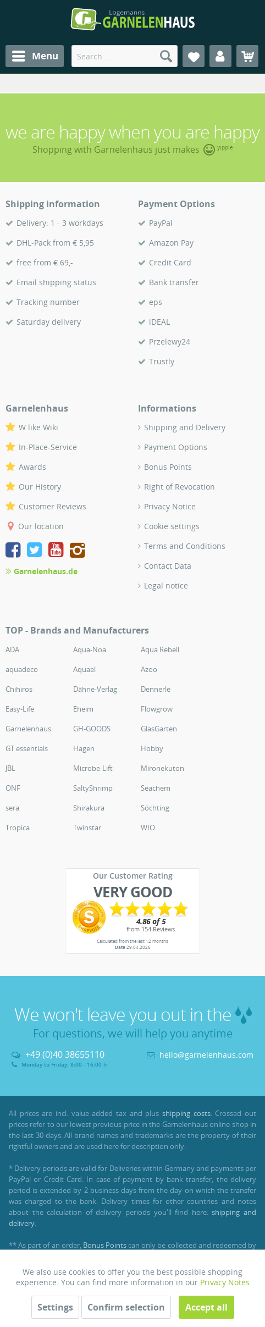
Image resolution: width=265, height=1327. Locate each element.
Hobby (152, 748)
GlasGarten (159, 729)
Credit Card (170, 262)
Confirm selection (126, 1307)
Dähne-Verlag (95, 689)
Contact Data (167, 565)
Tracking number (48, 302)
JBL (10, 768)
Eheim (83, 709)
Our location (41, 526)
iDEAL (159, 322)
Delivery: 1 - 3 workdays (59, 223)
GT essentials (26, 748)
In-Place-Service (48, 447)
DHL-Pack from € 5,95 (55, 242)
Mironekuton (162, 768)
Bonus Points (168, 467)
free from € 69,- (44, 262)
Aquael (84, 669)
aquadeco (21, 669)
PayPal (161, 223)
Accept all (206, 1307)
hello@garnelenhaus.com (206, 1055)
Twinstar (87, 827)
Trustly (161, 361)
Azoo (149, 669)
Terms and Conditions (184, 546)
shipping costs (186, 1113)
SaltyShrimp (93, 788)
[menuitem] (34, 56)
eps (155, 302)
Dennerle (155, 689)
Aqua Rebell (160, 649)
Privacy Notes (225, 1282)
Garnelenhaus (28, 729)
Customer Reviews (52, 506)
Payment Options (175, 447)
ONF (12, 788)
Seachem (155, 788)
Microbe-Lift (93, 768)
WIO (148, 827)
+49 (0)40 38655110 (64, 1054)
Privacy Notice (170, 506)
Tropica (17, 827)
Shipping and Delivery (184, 427)
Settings (55, 1307)
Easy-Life (19, 709)
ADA (12, 649)
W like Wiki (38, 427)
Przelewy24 (169, 341)
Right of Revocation (179, 486)
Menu (35, 54)
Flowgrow (157, 709)
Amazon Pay (171, 242)
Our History (40, 486)
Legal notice (166, 585)
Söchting (155, 808)
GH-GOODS (92, 729)
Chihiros (18, 689)
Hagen (84, 748)
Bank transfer (174, 282)
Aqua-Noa (89, 649)
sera (12, 808)
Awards (32, 467)
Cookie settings (172, 526)
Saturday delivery (48, 322)
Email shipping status (56, 282)
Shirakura (88, 808)
